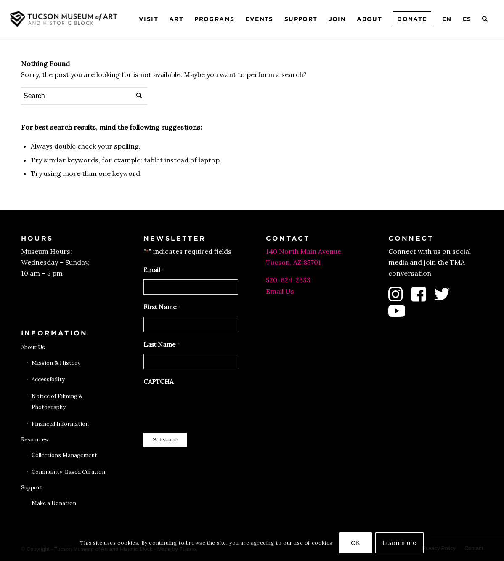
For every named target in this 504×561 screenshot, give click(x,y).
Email (153, 270)
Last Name (161, 345)
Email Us (280, 291)
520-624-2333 (288, 280)
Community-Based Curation (68, 472)
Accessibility (48, 379)
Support (31, 487)
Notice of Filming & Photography (57, 402)
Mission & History (56, 363)
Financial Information (60, 424)
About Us (33, 347)
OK (355, 543)
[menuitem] (148, 19)
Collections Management (64, 455)
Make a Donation (54, 503)
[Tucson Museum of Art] (64, 19)
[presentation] (207, 407)
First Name (162, 307)
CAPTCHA (158, 382)
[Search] (485, 19)
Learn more (399, 543)
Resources (34, 439)
